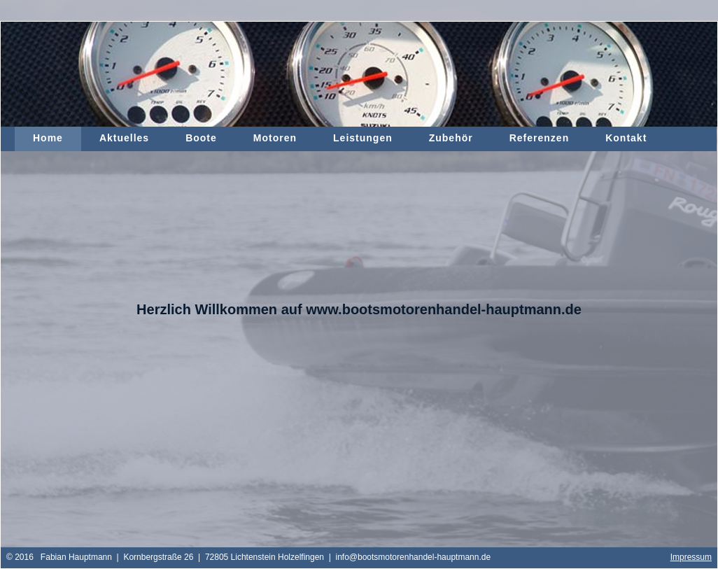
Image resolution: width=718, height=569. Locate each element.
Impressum (691, 557)
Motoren (275, 137)
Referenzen (539, 137)
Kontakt (626, 137)
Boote (201, 137)
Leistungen (363, 137)
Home (48, 137)
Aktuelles (124, 137)
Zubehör (451, 137)
